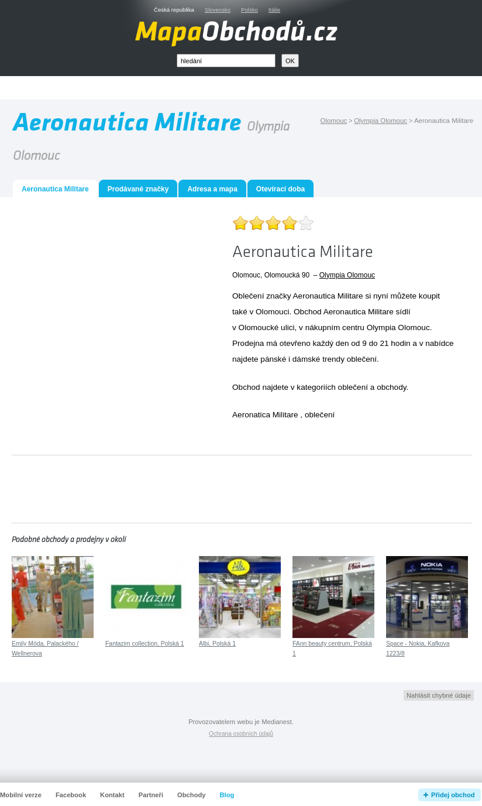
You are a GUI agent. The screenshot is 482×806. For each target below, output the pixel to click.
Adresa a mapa (212, 189)
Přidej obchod (453, 794)
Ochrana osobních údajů (241, 733)
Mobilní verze (21, 794)
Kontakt (112, 794)
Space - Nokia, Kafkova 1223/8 (418, 648)
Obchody (191, 794)
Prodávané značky (138, 189)
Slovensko (217, 9)
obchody (391, 387)
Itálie (274, 9)
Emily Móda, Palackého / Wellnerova (45, 648)
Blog (227, 794)
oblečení (353, 387)
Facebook (71, 794)
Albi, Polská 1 (217, 643)
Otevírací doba (280, 189)
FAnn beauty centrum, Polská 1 (332, 648)
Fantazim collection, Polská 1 (144, 643)
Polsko (249, 9)
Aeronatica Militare (265, 414)
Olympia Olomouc (347, 275)
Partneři (151, 794)
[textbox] (226, 60)
